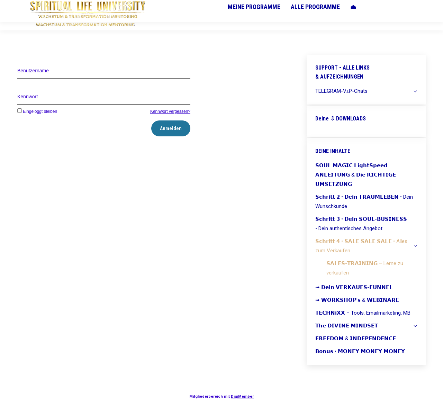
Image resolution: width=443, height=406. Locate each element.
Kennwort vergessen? (170, 111)
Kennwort (27, 96)
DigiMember (242, 396)
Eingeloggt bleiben (37, 111)
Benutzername (33, 70)
